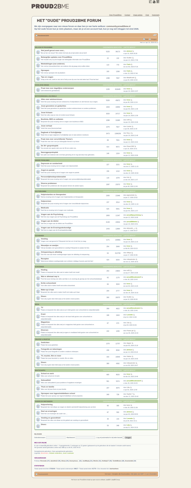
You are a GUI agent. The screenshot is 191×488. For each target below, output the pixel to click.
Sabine (129, 356)
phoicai (129, 51)
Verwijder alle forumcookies (121, 474)
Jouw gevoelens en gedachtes (53, 106)
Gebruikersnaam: (39, 437)
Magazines (45, 322)
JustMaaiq (86, 461)
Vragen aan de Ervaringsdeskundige (56, 228)
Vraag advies (137, 15)
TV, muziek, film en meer (51, 356)
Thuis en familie (47, 387)
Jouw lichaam (46, 113)
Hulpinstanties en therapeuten (53, 194)
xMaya (129, 252)
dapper (129, 343)
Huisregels (156, 15)
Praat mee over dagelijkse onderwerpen (57, 88)
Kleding (44, 270)
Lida (128, 425)
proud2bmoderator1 (134, 308)
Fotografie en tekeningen (51, 349)
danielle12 (54, 461)
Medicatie (45, 208)
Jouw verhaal (46, 126)
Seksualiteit (46, 380)
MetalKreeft (130, 77)
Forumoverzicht (43, 35)
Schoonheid (39, 266)
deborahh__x (131, 228)
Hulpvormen (46, 201)
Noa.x (129, 133)
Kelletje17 (105, 461)
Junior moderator (68, 453)
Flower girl (130, 330)
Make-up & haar (47, 290)
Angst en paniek (48, 170)
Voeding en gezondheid (50, 418)
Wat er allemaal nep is (50, 276)
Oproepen (45, 70)
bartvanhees (114, 468)
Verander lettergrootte (155, 35)
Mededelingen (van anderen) (53, 64)
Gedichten (45, 342)
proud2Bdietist (132, 221)
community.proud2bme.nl (118, 26)
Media (37, 304)
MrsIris (95, 461)
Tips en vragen (47, 77)
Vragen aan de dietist (49, 221)
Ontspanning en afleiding (51, 252)
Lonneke (130, 314)
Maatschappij (40, 370)
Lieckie (129, 126)
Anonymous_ (74, 461)
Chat (147, 15)
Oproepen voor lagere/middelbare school (58, 393)
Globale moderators (55, 453)
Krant (43, 314)
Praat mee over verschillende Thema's (57, 139)
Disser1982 (130, 146)
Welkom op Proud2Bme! (44, 47)
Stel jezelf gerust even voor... (53, 50)
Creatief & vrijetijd (42, 339)
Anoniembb (129, 461)
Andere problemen (42, 160)
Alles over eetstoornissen (51, 99)
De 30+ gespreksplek (49, 146)
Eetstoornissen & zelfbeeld (46, 96)
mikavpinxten (131, 259)
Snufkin (129, 57)
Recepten (45, 259)
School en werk (47, 373)
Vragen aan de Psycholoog (52, 214)
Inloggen (154, 39)
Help (146, 39)
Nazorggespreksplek (49, 152)
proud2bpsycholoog (134, 215)
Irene (128, 89)
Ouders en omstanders (44, 401)
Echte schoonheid (48, 283)
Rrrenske (43, 461)
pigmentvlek (131, 195)
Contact (127, 15)
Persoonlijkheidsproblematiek (53, 177)
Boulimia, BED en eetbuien (52, 119)
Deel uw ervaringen (49, 411)
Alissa (63, 461)
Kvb (128, 177)
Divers (43, 296)
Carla (129, 64)
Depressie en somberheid (51, 163)
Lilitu (128, 387)
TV (42, 307)
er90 (128, 120)
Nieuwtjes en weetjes (49, 245)
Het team (108, 474)
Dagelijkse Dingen (42, 85)
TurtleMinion (117, 461)
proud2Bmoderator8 (134, 277)
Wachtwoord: (71, 437)
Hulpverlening (40, 191)
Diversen (44, 330)
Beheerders (44, 453)
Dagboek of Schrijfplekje (51, 132)
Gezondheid (39, 235)
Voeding (44, 239)
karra (128, 405)
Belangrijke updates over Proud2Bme (56, 57)
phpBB (108, 479)
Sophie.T (130, 394)
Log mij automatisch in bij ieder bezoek (110, 437)
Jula (128, 322)
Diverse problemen (49, 183)
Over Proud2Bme (115, 15)
